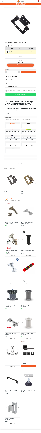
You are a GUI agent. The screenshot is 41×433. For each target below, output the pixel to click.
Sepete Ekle (21, 65)
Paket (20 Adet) (13, 56)
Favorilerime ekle (8, 73)
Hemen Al (28, 72)
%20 (32, 56)
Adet (11, 51)
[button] (6, 239)
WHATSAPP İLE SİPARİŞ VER (20, 94)
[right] (36, 183)
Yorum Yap (20, 163)
